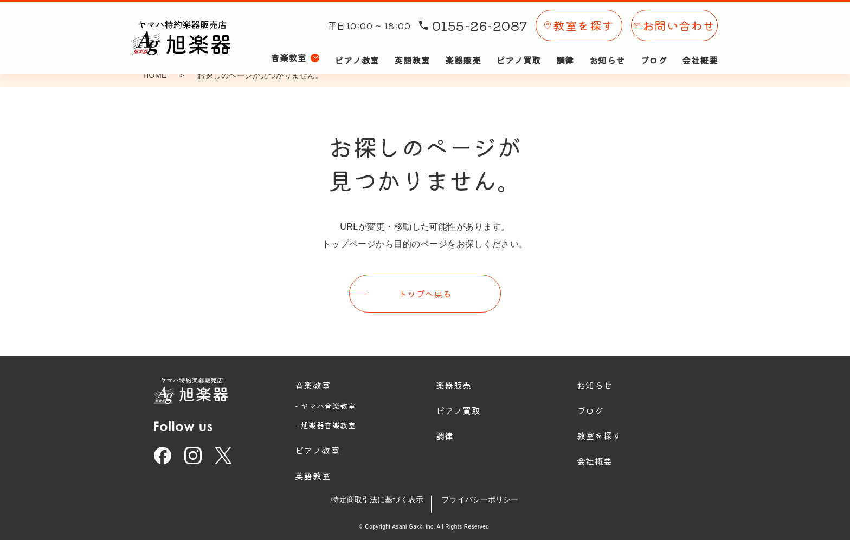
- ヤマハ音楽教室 (325, 402)
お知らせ (607, 47)
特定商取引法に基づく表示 (371, 496)
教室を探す (579, 21)
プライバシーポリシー (486, 496)
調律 (565, 47)
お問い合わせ (674, 20)
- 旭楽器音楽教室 (325, 422)
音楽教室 (313, 381)
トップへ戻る (425, 291)
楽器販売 (463, 47)
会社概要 (700, 47)
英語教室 (412, 47)
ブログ (653, 47)
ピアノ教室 (356, 47)
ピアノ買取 (518, 47)
